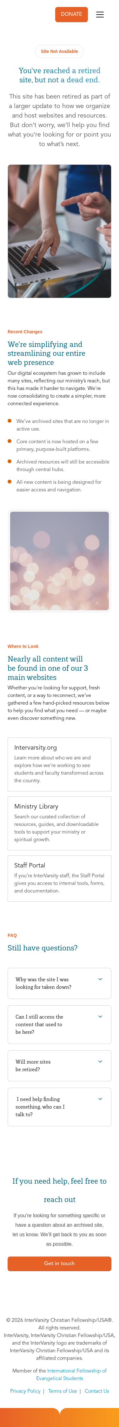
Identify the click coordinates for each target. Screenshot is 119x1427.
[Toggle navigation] (100, 14)
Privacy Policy (25, 1391)
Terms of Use (62, 1391)
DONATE (71, 14)
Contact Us (97, 1391)
